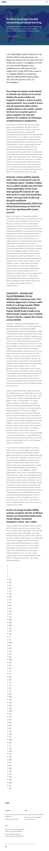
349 (10, 662)
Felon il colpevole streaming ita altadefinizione (19, 39)
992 (10, 765)
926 (10, 605)
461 (10, 728)
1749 (10, 634)
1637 (10, 777)
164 (10, 682)
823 (10, 714)
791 (10, 639)
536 (10, 657)
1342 (10, 716)
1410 (10, 651)
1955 (10, 625)
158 (10, 654)
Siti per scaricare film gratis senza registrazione (14, 815)
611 (10, 762)
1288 (10, 751)
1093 (10, 697)
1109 (10, 702)
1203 (10, 611)
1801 (10, 622)
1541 (10, 591)
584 (10, 648)
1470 (10, 594)
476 (10, 582)
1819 (10, 705)
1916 (10, 731)
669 (10, 759)
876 (10, 588)
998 (10, 722)
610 (10, 585)
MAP (6, 846)
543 (10, 616)
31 (9, 636)
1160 (10, 708)
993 (10, 694)
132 (10, 745)
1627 (10, 679)
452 (10, 719)
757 (10, 785)
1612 (10, 668)
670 (10, 736)
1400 (10, 734)
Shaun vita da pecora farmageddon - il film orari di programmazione (14, 830)
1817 (10, 631)
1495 (10, 659)
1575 (10, 771)
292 (10, 742)
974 (10, 645)
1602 (10, 782)
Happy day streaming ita (11, 819)
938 (10, 788)
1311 (10, 628)
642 (10, 754)
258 (10, 665)
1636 (10, 739)
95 (9, 602)
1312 (10, 748)
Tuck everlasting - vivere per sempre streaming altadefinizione (14, 835)
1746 (10, 757)
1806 (10, 642)
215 (10, 688)
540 (10, 614)
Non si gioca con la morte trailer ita (34, 814)
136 (10, 599)
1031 (10, 699)
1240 (10, 619)
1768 (10, 768)
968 (10, 677)
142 (10, 685)
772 (10, 674)
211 (10, 671)
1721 (10, 725)
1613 (10, 774)
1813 (10, 779)
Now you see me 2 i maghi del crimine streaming (33, 818)
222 (10, 608)
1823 (10, 596)
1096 (10, 711)
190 (10, 579)
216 (10, 691)
